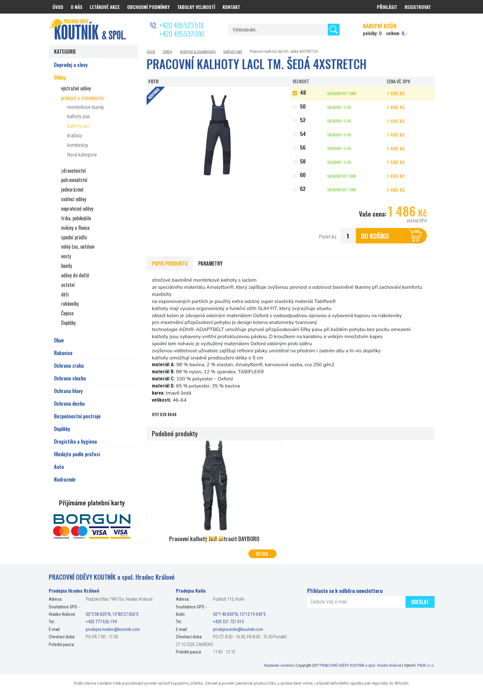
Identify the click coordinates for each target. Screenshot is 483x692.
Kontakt (231, 6)
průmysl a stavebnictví (198, 51)
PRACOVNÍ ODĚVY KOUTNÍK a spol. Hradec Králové (360, 664)
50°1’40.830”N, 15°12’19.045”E (239, 614)
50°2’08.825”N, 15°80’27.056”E (112, 614)
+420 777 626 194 (101, 621)
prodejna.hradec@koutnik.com (113, 629)
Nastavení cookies (278, 664)
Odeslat (420, 601)
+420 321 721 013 (228, 621)
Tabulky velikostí (196, 6)
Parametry (210, 263)
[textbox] (283, 29)
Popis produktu (170, 263)
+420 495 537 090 (181, 34)
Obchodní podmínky (148, 6)
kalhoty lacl (232, 51)
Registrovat (418, 6)
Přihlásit (387, 6)
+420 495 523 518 (181, 25)
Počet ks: (328, 237)
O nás (76, 6)
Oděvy (167, 51)
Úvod (151, 51)
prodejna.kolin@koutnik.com (238, 629)
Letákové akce (105, 6)
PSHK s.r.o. (426, 664)
